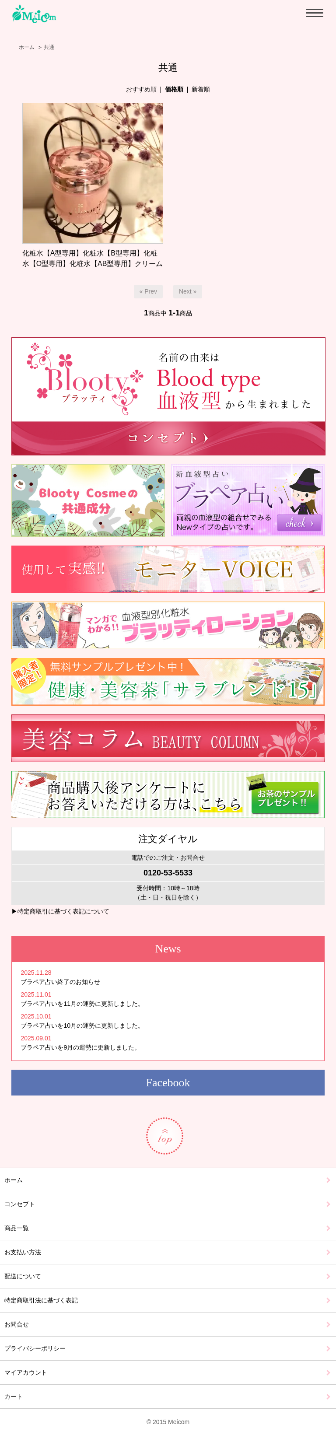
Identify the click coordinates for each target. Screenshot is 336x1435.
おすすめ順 (141, 89)
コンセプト (19, 1204)
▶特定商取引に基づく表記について (60, 911)
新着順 (201, 89)
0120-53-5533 (168, 872)
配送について (22, 1276)
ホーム (27, 47)
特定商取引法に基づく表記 (41, 1300)
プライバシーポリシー (35, 1348)
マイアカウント (25, 1372)
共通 (49, 47)
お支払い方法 (22, 1252)
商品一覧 (16, 1228)
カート (13, 1396)
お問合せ (16, 1324)
